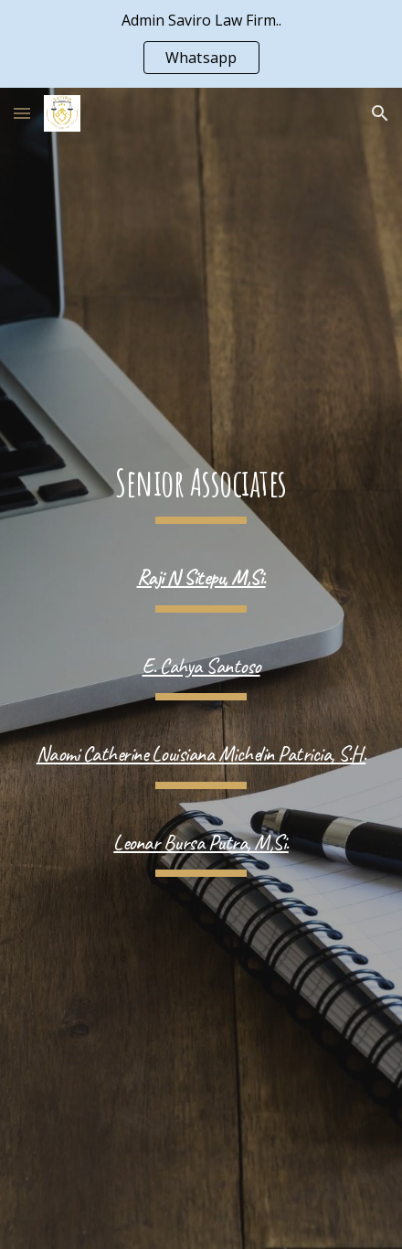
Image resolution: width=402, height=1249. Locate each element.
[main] (201, 492)
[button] (22, 113)
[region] (201, 44)
